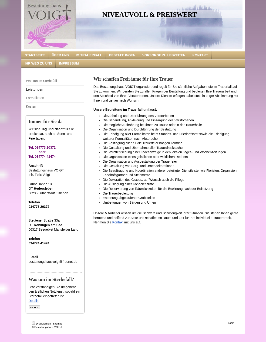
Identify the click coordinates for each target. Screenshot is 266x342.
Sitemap (57, 323)
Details (34, 301)
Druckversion (41, 323)
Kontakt (117, 222)
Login (231, 322)
